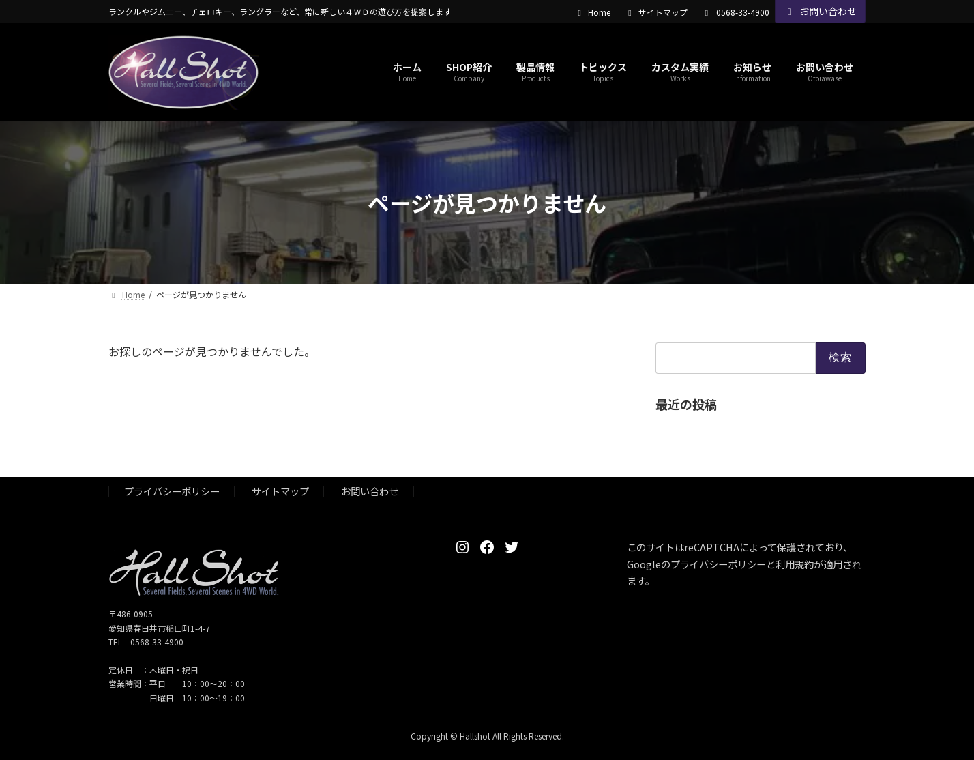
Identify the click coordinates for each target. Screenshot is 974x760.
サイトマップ (656, 12)
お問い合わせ (820, 11)
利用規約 (795, 564)
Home (592, 12)
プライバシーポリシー (172, 491)
